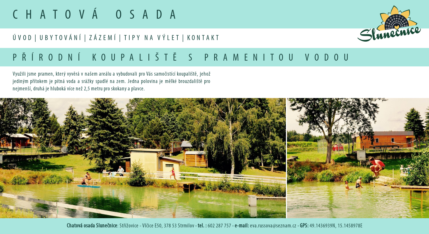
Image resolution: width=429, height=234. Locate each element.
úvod (23, 38)
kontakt (203, 38)
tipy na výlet (152, 38)
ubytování (61, 38)
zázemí (103, 38)
